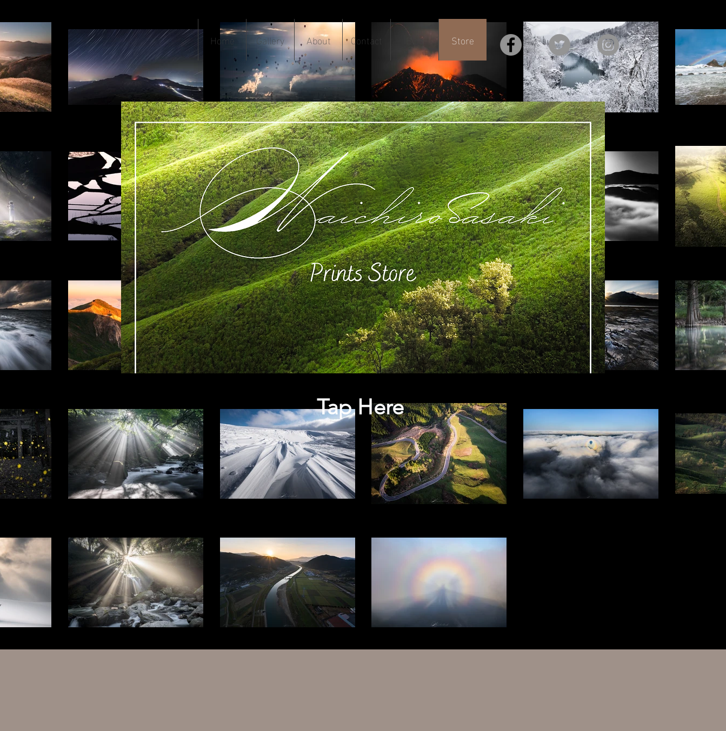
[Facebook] (511, 45)
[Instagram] (608, 45)
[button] (270, 40)
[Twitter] (559, 45)
